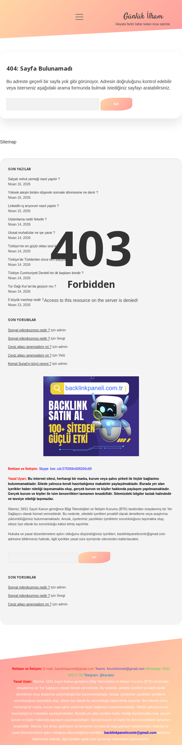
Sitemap (8, 141)
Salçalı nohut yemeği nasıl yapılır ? (34, 179)
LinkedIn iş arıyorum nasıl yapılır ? (33, 206)
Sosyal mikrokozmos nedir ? (29, 330)
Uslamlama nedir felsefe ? (27, 219)
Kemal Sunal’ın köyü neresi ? (29, 363)
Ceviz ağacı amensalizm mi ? (30, 347)
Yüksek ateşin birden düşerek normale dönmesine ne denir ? (53, 192)
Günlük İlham (143, 16)
